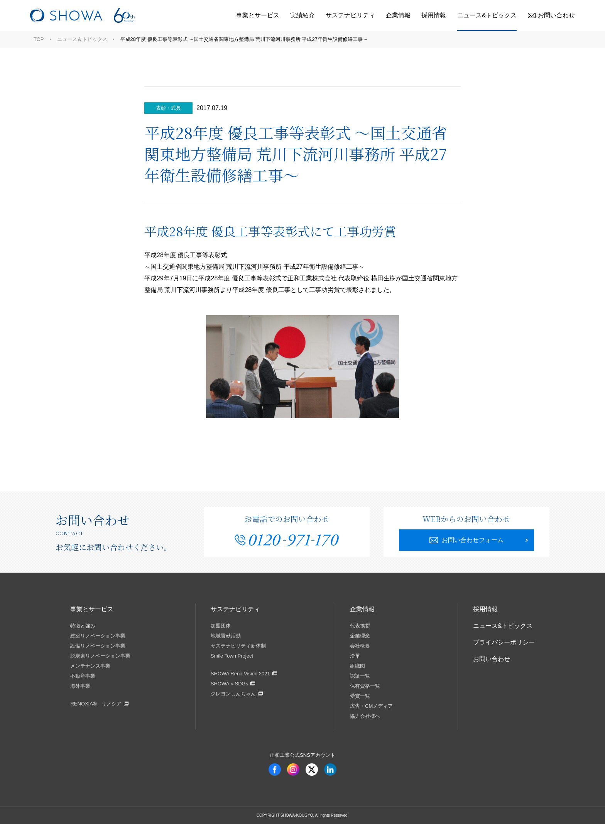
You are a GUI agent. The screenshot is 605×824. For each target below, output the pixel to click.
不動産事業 (82, 676)
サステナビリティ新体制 (238, 646)
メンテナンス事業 (90, 666)
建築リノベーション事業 (97, 636)
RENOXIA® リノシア (96, 704)
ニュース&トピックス (487, 15)
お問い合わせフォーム (466, 540)
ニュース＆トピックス (82, 39)
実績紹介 (302, 15)
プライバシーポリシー (504, 642)
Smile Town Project (232, 656)
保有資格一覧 (365, 686)
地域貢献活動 (226, 636)
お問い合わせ (551, 15)
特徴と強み (82, 626)
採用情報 (433, 15)
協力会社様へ (365, 716)
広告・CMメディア (371, 706)
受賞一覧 (360, 696)
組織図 (357, 666)
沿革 (355, 656)
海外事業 (80, 686)
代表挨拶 (360, 626)
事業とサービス (257, 15)
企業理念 (360, 636)
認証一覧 (360, 676)
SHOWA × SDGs (229, 684)
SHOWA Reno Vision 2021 (240, 673)
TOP (39, 39)
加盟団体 (221, 626)
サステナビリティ (350, 15)
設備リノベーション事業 (97, 646)
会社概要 (360, 646)
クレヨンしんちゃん (233, 694)
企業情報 (398, 15)
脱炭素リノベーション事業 (100, 656)
